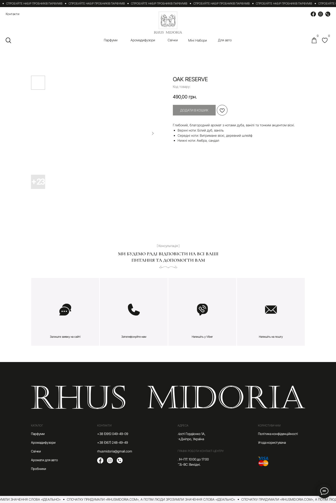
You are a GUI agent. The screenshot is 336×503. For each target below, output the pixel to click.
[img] (325, 40)
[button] (65, 312)
